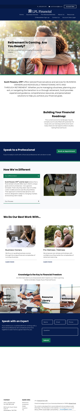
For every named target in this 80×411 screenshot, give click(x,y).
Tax (23, 405)
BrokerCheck (72, 399)
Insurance (24, 403)
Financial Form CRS (42, 396)
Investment (25, 400)
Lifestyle (24, 408)
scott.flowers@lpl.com (55, 2)
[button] (21, 9)
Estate (24, 401)
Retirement (25, 398)
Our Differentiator (11, 171)
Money (24, 407)
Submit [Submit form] (46, 336)
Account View (70, 2)
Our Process (9, 196)
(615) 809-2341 (42, 2)
